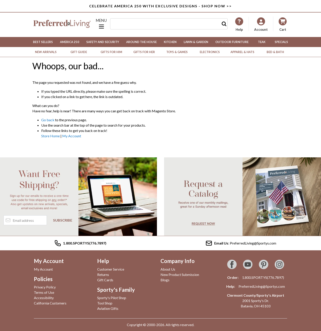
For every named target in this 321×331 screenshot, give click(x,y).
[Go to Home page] (62, 24)
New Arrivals (46, 52)
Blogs (164, 280)
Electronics (210, 52)
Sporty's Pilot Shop (111, 298)
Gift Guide (78, 52)
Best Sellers (43, 42)
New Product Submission (179, 274)
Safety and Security (102, 42)
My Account (71, 136)
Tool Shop (104, 303)
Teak (261, 42)
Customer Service (110, 269)
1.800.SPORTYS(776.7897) (263, 277)
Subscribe (62, 220)
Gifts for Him (111, 52)
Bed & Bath (275, 52)
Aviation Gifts (107, 308)
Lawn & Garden (196, 42)
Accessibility (44, 298)
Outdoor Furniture (232, 42)
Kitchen (170, 42)
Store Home (50, 136)
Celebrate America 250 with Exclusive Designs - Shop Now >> (160, 6)
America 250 (69, 42)
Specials (281, 42)
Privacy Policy (45, 287)
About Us (167, 269)
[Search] (224, 24)
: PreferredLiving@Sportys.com (240, 243)
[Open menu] (101, 24)
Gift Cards (105, 280)
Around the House (141, 42)
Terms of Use (44, 292)
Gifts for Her (144, 52)
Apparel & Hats (242, 52)
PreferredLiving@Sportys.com (262, 286)
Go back (47, 120)
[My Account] (239, 24)
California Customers (50, 303)
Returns (103, 274)
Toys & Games (177, 52)
